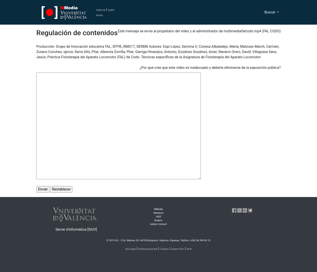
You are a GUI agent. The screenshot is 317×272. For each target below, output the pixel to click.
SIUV (189, 249)
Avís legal (130, 249)
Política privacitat (147, 249)
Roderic (158, 220)
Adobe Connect (158, 224)
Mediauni (158, 213)
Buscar (270, 12)
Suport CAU (177, 249)
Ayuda (99, 15)
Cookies (164, 249)
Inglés (111, 10)
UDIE (158, 216)
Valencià (100, 10)
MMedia (158, 209)
